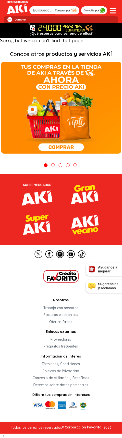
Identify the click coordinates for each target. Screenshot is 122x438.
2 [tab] (53, 165)
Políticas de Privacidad (61, 371)
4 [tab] (68, 165)
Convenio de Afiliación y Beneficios (61, 378)
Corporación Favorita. (83, 427)
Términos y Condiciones (61, 364)
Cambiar (20, 19)
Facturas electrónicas (61, 315)
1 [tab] (46, 165)
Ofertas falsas (60, 322)
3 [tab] (60, 165)
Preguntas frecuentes (61, 346)
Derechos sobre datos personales (60, 385)
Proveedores (60, 339)
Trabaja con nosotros (60, 308)
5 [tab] (75, 165)
